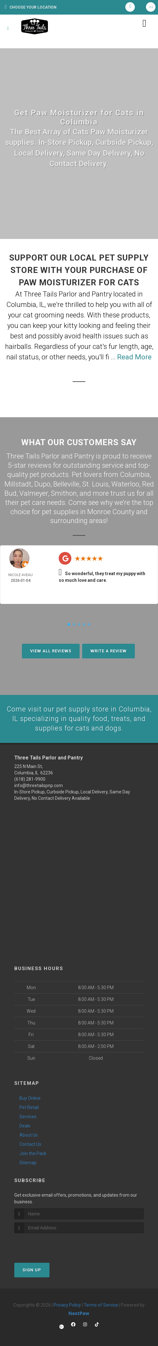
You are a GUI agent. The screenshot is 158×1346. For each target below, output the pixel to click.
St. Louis (95, 483)
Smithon (64, 492)
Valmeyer (33, 492)
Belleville (66, 483)
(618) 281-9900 (29, 778)
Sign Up (32, 1269)
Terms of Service (101, 1304)
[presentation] (48, 1245)
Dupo (42, 483)
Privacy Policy (67, 1304)
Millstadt (17, 483)
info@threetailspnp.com (38, 784)
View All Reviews (50, 650)
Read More (134, 357)
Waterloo (125, 483)
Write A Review (108, 650)
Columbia (135, 474)
